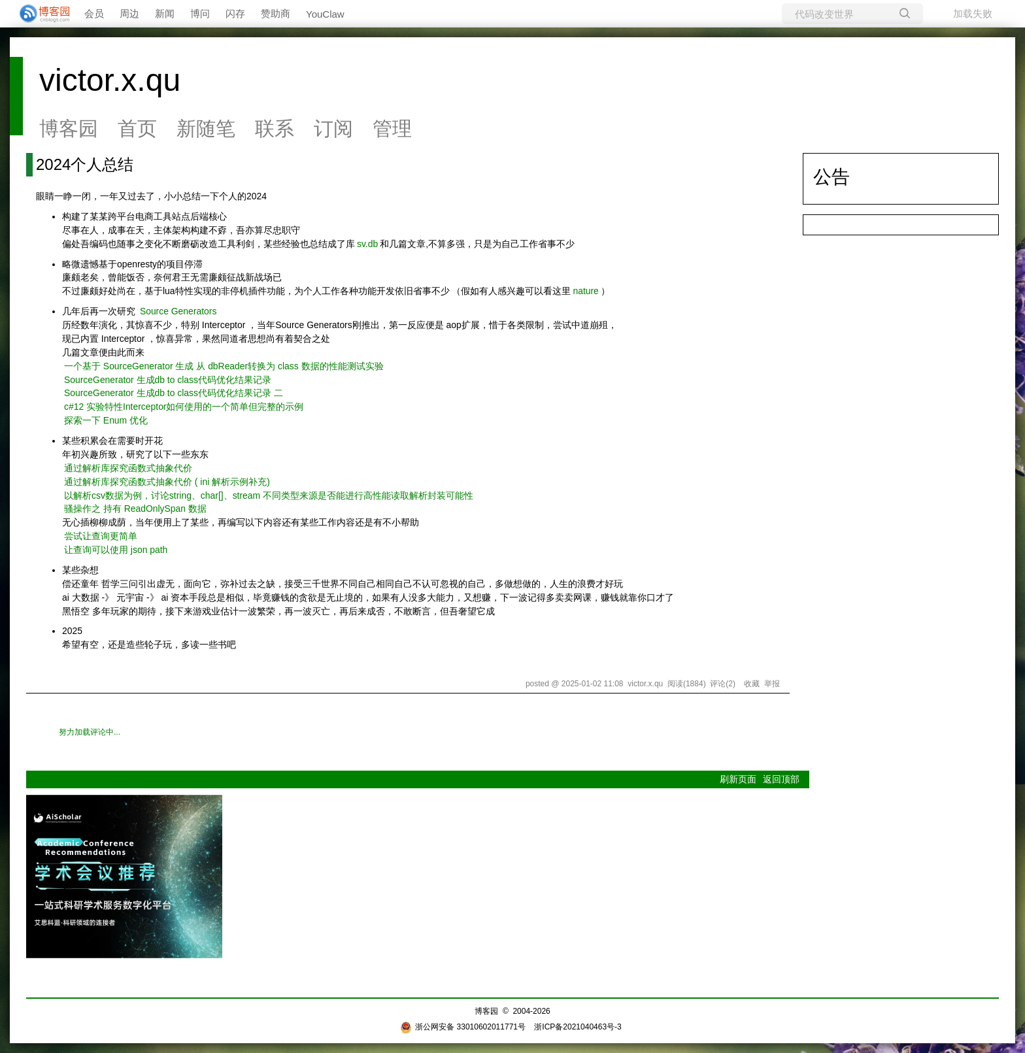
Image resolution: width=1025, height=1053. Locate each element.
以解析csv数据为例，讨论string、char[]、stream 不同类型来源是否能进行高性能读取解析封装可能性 (268, 495)
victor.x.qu (109, 80)
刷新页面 (738, 779)
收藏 (752, 683)
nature (585, 291)
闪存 (235, 13)
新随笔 (205, 128)
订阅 (333, 128)
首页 (137, 128)
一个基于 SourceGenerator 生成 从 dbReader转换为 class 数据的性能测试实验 (224, 366)
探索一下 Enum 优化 (106, 420)
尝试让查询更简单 (100, 536)
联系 (274, 128)
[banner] (39, 14)
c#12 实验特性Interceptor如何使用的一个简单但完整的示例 (184, 406)
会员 (94, 13)
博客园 (68, 128)
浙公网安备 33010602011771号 (463, 1026)
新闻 (165, 13)
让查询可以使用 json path (115, 549)
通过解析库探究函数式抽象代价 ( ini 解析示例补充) (167, 481)
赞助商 (275, 13)
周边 (129, 13)
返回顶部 (781, 779)
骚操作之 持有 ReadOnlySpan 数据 (135, 508)
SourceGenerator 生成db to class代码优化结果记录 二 (173, 393)
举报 (772, 683)
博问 (200, 13)
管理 (392, 128)
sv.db (367, 244)
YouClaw (325, 14)
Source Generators (178, 311)
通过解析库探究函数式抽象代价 (128, 468)
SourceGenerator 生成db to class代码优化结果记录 (167, 380)
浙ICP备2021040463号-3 (577, 1026)
